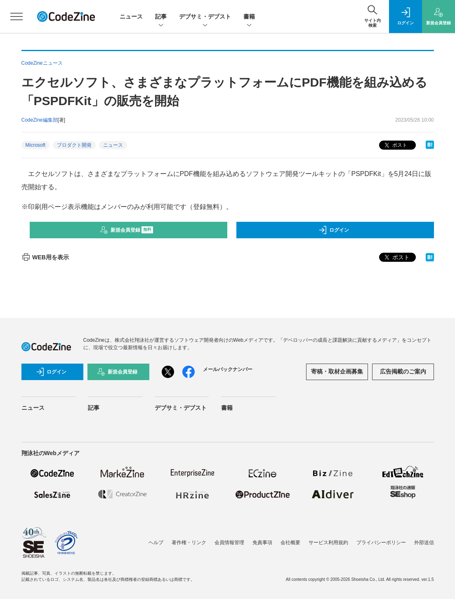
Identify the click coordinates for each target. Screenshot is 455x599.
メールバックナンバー (227, 369)
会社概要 (290, 542)
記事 (161, 17)
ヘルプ (156, 542)
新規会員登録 (126, 230)
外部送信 (424, 542)
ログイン (333, 230)
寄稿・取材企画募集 (337, 371)
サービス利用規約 (328, 542)
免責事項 (262, 542)
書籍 (249, 17)
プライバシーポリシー (381, 542)
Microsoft (36, 145)
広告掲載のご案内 (403, 371)
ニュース (131, 16)
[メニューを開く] (16, 16)
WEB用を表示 (45, 257)
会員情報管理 (229, 542)
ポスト (395, 145)
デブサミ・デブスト (205, 17)
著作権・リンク (189, 542)
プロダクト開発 (74, 145)
